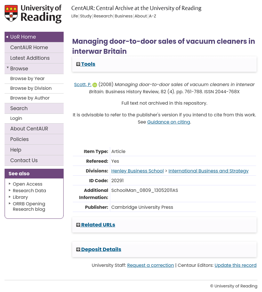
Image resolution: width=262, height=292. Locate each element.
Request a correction (150, 265)
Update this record (236, 265)
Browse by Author (30, 98)
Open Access (28, 184)
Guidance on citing (168, 122)
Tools (85, 63)
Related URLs (95, 224)
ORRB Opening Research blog (29, 206)
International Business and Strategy (209, 171)
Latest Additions (30, 58)
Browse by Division (31, 88)
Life (74, 16)
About (29, 128)
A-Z (152, 16)
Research (103, 16)
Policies (19, 139)
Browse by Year (27, 78)
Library (20, 197)
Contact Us (24, 160)
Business (123, 16)
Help (15, 149)
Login (16, 118)
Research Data (29, 190)
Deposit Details (98, 249)
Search (19, 108)
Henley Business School (137, 171)
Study (86, 16)
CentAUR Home (29, 47)
